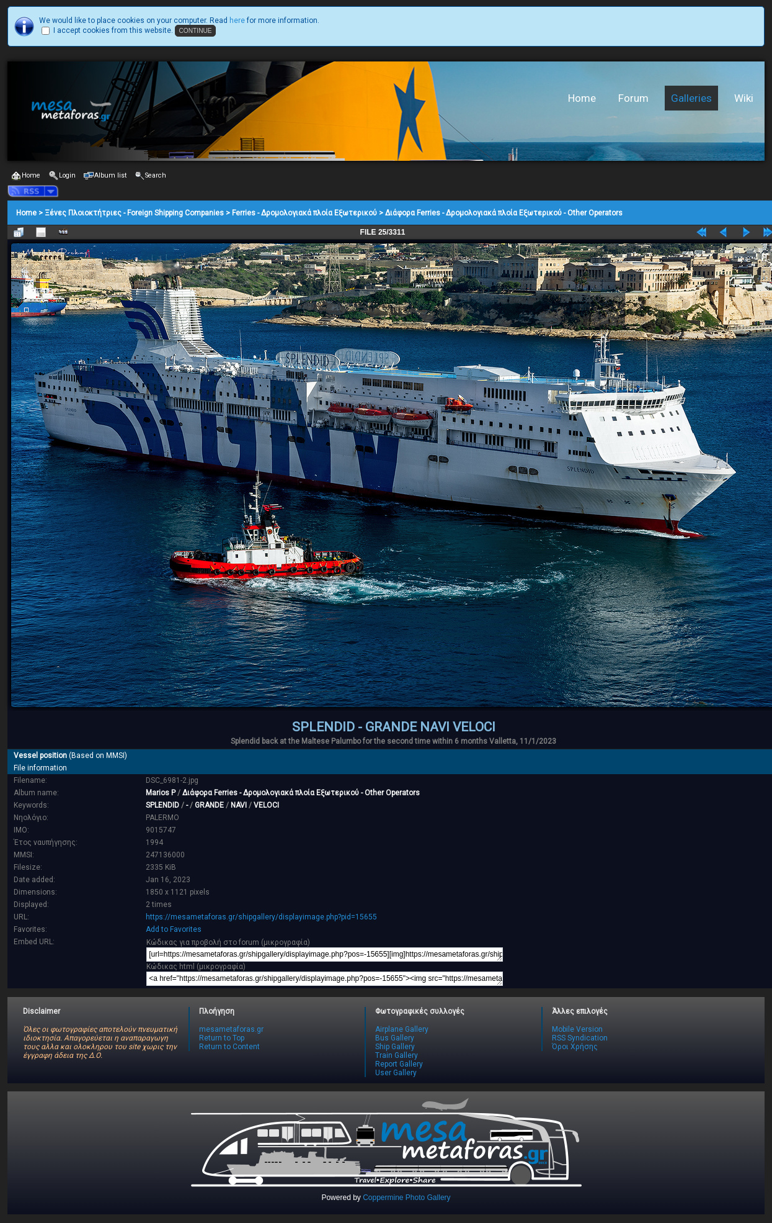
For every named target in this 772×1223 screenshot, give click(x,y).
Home (582, 98)
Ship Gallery (395, 1046)
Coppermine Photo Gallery (406, 1197)
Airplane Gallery (401, 1029)
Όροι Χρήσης (575, 1046)
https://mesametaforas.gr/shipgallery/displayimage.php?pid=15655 (261, 917)
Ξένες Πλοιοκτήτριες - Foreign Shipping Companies (134, 213)
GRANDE (209, 805)
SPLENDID (162, 805)
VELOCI (266, 805)
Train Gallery (396, 1055)
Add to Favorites (174, 929)
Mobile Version (577, 1029)
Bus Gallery (394, 1038)
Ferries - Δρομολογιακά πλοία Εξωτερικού (304, 213)
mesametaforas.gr (231, 1029)
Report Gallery (399, 1064)
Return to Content (229, 1046)
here (237, 20)
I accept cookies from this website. (113, 30)
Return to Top (221, 1038)
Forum (633, 98)
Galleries (691, 98)
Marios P (160, 792)
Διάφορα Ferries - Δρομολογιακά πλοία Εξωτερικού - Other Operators (504, 213)
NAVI (239, 805)
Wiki (743, 98)
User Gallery (396, 1072)
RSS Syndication (580, 1038)
